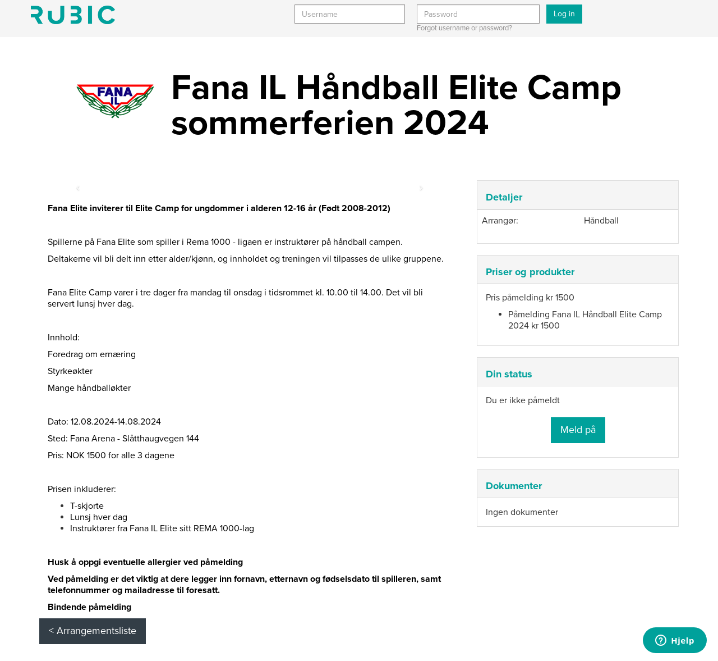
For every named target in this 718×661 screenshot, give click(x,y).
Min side (73, 15)
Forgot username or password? (464, 28)
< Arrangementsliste (92, 630)
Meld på (578, 429)
